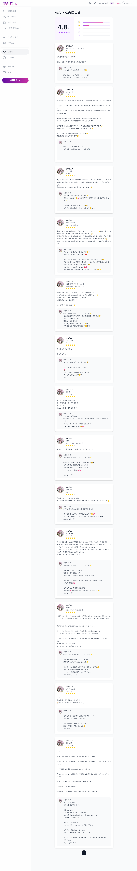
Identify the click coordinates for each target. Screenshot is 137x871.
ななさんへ (69, 46)
